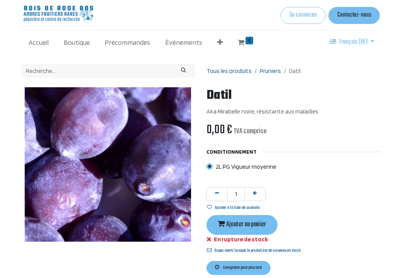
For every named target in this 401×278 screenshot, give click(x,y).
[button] (220, 42)
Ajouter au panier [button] (242, 224)
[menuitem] (38, 42)
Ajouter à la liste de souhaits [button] (233, 207)
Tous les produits (229, 71)
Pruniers (270, 71)
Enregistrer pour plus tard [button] (238, 267)
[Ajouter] (255, 194)
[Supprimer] (217, 194)
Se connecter (303, 15)
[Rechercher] (183, 71)
